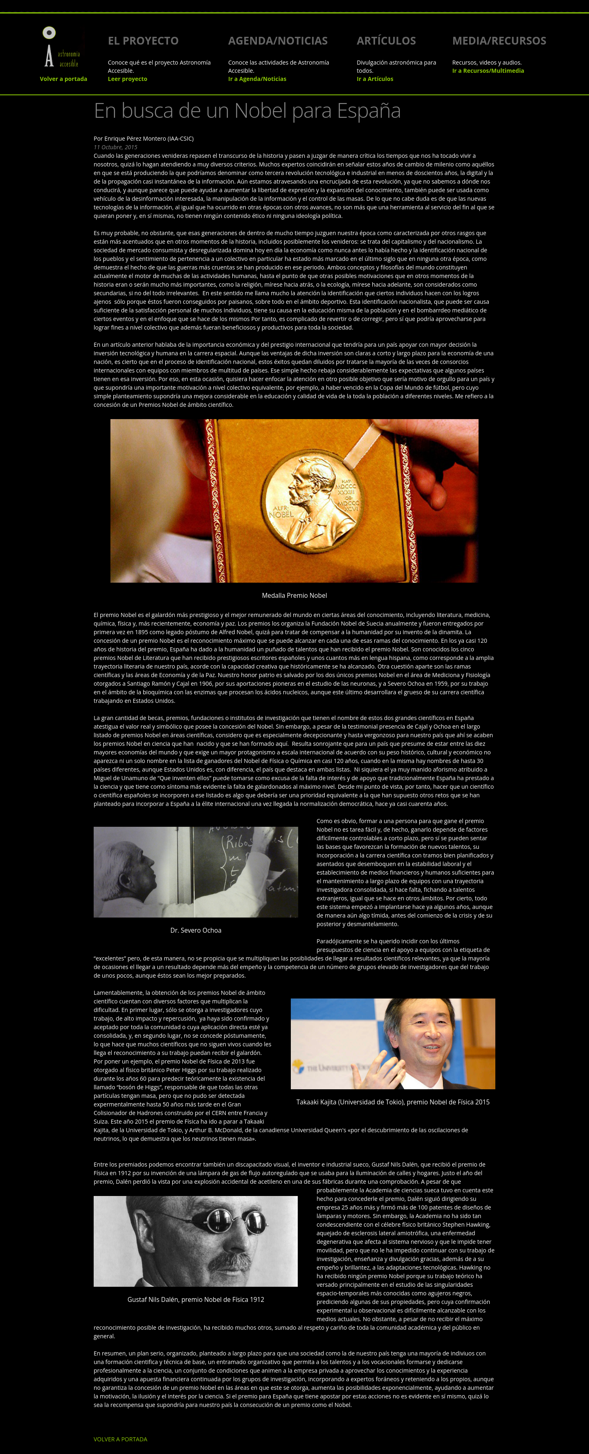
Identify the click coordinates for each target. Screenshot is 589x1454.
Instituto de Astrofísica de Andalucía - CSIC (283, 1414)
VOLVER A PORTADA (88, 1276)
